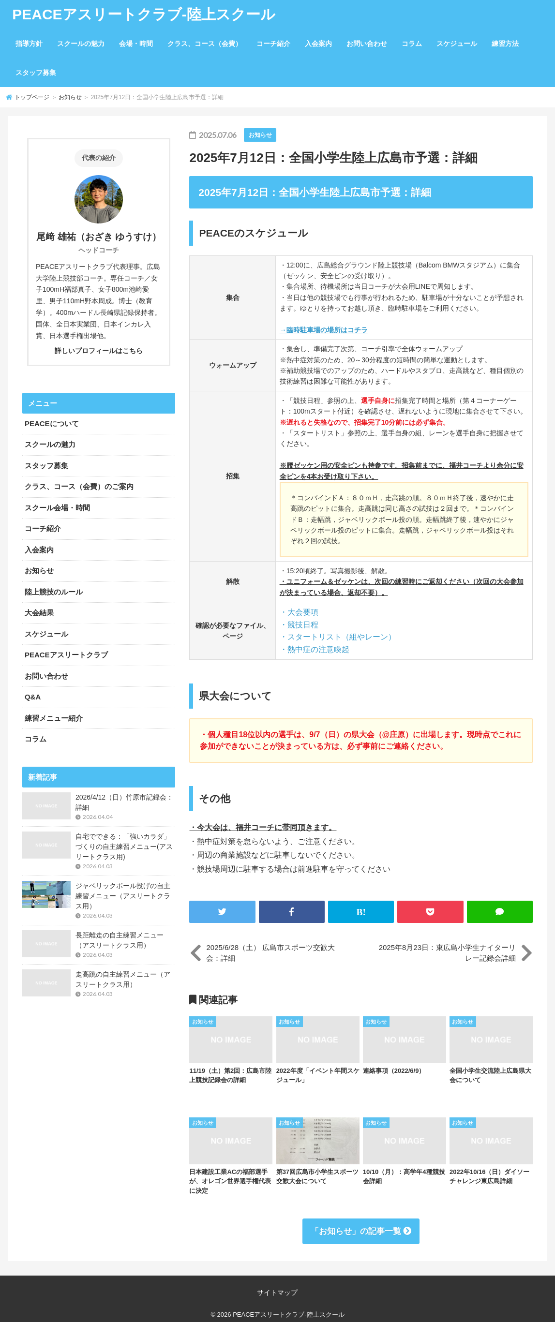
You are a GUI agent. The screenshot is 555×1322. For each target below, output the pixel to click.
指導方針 (29, 43)
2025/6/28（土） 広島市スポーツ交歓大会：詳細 (270, 953)
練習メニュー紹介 (54, 718)
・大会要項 (299, 612)
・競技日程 (299, 625)
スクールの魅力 (81, 43)
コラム (412, 43)
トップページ (32, 97)
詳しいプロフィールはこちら (99, 351)
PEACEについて (52, 423)
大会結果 (39, 613)
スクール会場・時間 (57, 508)
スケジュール (456, 43)
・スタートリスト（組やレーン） (338, 637)
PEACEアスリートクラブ (66, 655)
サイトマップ (277, 1292)
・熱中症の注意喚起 (314, 649)
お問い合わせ (366, 43)
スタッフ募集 (35, 72)
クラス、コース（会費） (204, 43)
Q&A (33, 697)
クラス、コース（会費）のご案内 (79, 486)
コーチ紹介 (273, 43)
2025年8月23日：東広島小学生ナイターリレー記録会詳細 (447, 953)
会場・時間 (136, 43)
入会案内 (318, 43)
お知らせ (70, 97)
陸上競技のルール (54, 592)
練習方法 (505, 43)
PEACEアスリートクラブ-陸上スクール (143, 14)
